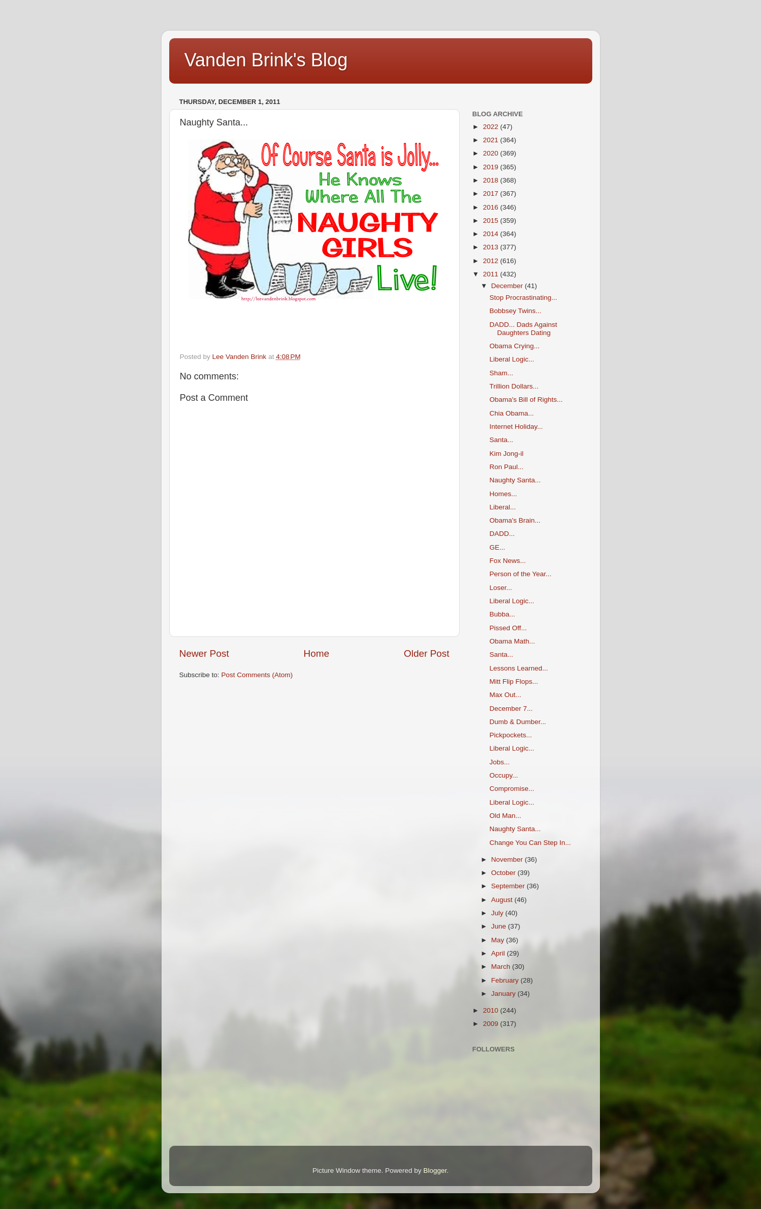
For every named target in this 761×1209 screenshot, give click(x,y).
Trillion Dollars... (513, 386)
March (501, 966)
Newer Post (204, 653)
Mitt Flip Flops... (513, 681)
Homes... (503, 494)
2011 (491, 274)
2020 (491, 153)
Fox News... (507, 560)
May (498, 940)
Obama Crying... (514, 346)
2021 (491, 140)
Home (316, 653)
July (498, 913)
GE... (497, 547)
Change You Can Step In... (530, 842)
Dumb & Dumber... (517, 722)
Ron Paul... (506, 467)
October (504, 873)
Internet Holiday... (516, 426)
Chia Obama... (511, 413)
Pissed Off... (508, 628)
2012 (491, 261)
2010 (491, 1010)
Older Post (426, 653)
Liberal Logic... (511, 359)
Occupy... (503, 775)
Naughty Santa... (515, 480)
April (499, 953)
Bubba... (502, 614)
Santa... (501, 440)
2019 (491, 167)
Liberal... (502, 507)
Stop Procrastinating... (523, 297)
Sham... (501, 373)
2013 (491, 247)
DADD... (502, 533)
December (508, 286)
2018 (491, 180)
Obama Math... (512, 641)
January (504, 993)
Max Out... (505, 695)
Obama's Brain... (514, 520)
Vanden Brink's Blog (266, 59)
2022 (491, 127)
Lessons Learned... (518, 668)
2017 (491, 193)
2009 (491, 1023)
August (503, 900)
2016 (491, 207)
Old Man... (505, 815)
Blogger (435, 1170)
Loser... (500, 587)
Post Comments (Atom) (257, 675)
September (509, 886)
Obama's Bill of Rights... (526, 399)
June (499, 926)
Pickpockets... (510, 735)
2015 (491, 220)
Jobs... (499, 762)
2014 (491, 234)
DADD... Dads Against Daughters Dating (523, 329)
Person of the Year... (520, 574)
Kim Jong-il (506, 453)
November (508, 859)
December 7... (511, 708)
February (506, 980)
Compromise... (511, 788)
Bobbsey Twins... (515, 311)
